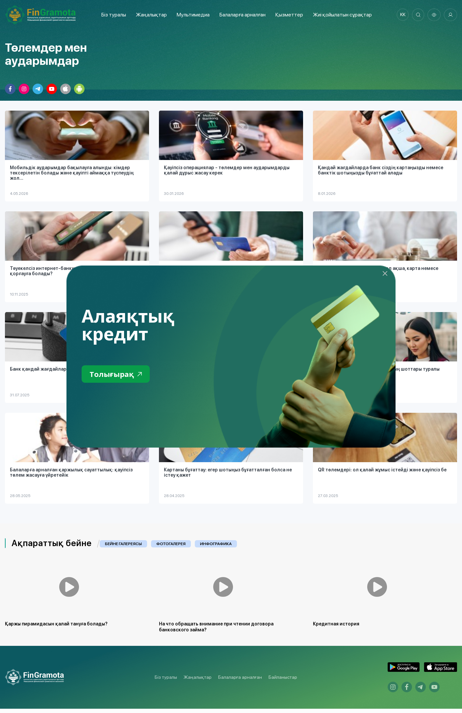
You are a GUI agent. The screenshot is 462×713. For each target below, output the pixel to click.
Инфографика (216, 543)
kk (401, 14)
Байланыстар (283, 681)
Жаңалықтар (150, 15)
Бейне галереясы (123, 543)
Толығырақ (117, 374)
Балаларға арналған (240, 681)
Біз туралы (112, 15)
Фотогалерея (171, 543)
